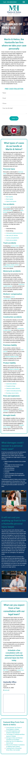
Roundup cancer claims (12, 393)
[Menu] (24, 2)
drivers (17, 265)
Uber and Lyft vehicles (12, 235)
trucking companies (8, 266)
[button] (14, 130)
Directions (6, 690)
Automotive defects (11, 383)
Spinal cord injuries (11, 201)
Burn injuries (9, 196)
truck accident (15, 246)
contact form (20, 670)
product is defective (14, 369)
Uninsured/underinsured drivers (14, 233)
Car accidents (6, 207)
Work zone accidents (11, 240)
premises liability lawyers (11, 356)
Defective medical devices (13, 388)
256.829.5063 (12, 2)
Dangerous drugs (10, 386)
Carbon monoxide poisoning (13, 390)
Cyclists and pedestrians (12, 238)
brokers (13, 265)
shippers (8, 265)
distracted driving (7, 210)
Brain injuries (9, 199)
